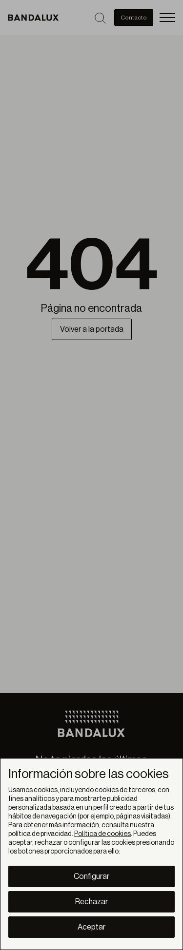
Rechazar (91, 902)
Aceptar (91, 927)
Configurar (91, 876)
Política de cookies (102, 834)
